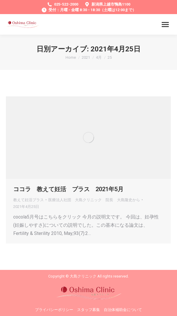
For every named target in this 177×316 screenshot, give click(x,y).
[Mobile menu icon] (165, 24)
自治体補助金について (123, 309)
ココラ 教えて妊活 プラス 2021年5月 (68, 189)
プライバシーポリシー (54, 309)
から (94, 200)
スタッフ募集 (88, 309)
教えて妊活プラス (28, 200)
